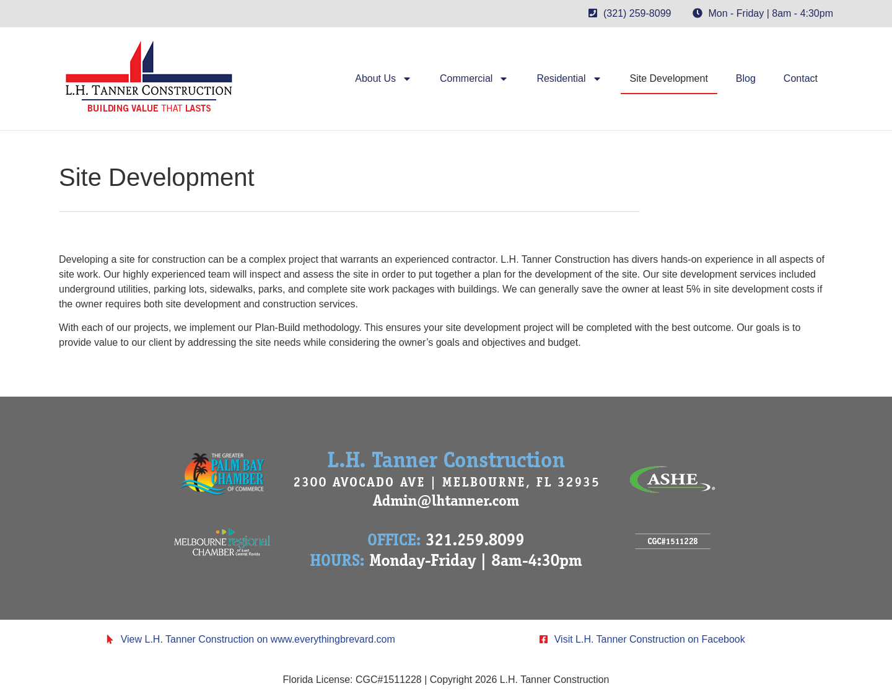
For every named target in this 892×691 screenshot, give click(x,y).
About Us (383, 79)
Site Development (669, 78)
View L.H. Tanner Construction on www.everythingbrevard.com (258, 639)
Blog (746, 78)
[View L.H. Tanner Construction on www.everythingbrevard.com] (110, 639)
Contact (801, 78)
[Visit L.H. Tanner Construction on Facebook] (543, 639)
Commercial (474, 79)
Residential (568, 79)
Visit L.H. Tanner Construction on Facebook (649, 639)
